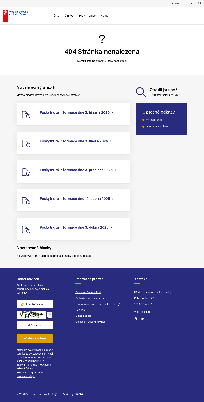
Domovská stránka (157, 126)
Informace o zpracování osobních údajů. (30, 374)
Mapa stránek (154, 119)
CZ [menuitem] (190, 4)
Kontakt (176, 3)
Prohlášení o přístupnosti (89, 298)
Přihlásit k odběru (35, 338)
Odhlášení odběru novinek (90, 321)
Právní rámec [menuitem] (87, 15)
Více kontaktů (142, 311)
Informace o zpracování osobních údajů (97, 304)
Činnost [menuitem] (69, 15)
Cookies (80, 309)
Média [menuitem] (104, 15)
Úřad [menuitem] (56, 15)
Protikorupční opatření (88, 292)
